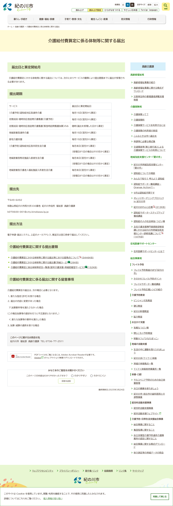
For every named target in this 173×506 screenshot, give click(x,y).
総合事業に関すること (144, 424)
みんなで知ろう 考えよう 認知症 (149, 179)
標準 (150, 5)
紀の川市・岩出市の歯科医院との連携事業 (149, 395)
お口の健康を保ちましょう (146, 388)
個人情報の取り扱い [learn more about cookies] (53, 498)
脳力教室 (138, 317)
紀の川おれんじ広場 (149, 206)
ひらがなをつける (112, 10)
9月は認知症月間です (144, 193)
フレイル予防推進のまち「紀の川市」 (149, 271)
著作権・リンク (91, 471)
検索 (165, 8)
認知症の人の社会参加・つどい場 (149, 221)
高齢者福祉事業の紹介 (144, 82)
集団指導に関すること (144, 430)
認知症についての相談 (144, 173)
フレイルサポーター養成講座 (147, 284)
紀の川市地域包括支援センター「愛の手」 (148, 166)
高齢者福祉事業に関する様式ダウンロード (149, 89)
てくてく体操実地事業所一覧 (147, 369)
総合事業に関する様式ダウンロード (149, 445)
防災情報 (125, 19)
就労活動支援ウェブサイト (147, 413)
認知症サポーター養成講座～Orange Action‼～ (147, 185)
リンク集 (123, 471)
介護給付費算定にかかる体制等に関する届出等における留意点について (52, 258)
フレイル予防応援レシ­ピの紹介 (148, 289)
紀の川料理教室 (141, 311)
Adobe (39, 358)
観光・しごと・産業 (99, 19)
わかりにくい (100, 376)
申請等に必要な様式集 (144, 141)
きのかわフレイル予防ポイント (148, 279)
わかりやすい (80, 376)
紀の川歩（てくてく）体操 (145, 358)
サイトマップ (138, 471)
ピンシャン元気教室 (143, 300)
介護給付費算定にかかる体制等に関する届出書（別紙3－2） (45, 262)
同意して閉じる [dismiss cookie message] (160, 497)
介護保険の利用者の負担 (145, 131)
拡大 (156, 5)
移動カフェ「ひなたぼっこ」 (146, 338)
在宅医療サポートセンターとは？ (149, 251)
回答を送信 (66, 381)
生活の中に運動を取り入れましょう (149, 351)
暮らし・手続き (20, 19)
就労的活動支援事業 (143, 408)
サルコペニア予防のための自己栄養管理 (149, 381)
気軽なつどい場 (141, 328)
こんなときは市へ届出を (145, 136)
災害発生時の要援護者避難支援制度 (149, 98)
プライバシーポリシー (69, 471)
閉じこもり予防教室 (143, 333)
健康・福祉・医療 (46, 19)
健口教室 (138, 306)
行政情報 (151, 19)
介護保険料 (139, 120)
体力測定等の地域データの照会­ (149, 453)
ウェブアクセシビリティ (42, 471)
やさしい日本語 (130, 10)
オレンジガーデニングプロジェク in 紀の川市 (149, 200)
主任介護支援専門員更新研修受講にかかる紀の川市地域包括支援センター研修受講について (149, 232)
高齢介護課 (19, 27)
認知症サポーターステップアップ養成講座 (149, 214)
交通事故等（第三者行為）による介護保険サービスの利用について (150, 148)
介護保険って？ (141, 114)
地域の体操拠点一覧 (143, 364)
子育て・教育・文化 (73, 19)
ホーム (9, 27)
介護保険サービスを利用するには (149, 125)
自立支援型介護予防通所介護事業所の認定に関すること (149, 437)
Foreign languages (149, 10)
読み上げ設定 (95, 10)
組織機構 (108, 471)
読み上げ (80, 10)
